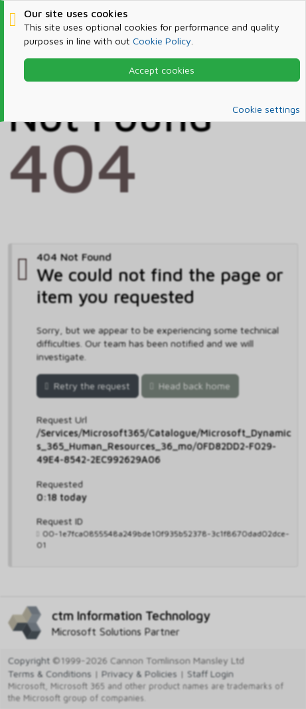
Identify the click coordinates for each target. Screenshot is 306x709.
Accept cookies (161, 70)
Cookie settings (266, 109)
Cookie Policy (162, 40)
